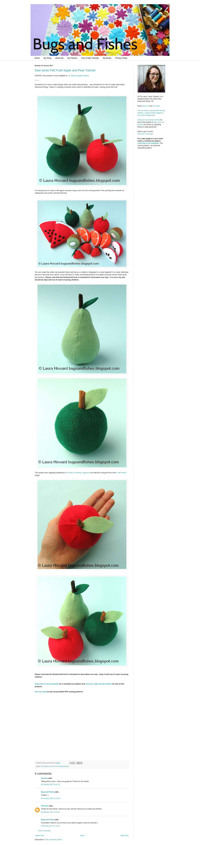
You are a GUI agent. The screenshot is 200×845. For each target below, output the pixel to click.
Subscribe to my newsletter (47, 684)
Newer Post (39, 836)
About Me (59, 58)
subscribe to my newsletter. (148, 143)
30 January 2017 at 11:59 (50, 798)
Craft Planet (121, 473)
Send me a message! (145, 134)
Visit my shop (41, 692)
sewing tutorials (63, 766)
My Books (107, 58)
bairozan (44, 778)
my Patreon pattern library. (78, 76)
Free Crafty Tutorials (90, 58)
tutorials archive (154, 120)
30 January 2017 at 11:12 (50, 784)
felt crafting (44, 766)
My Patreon (73, 58)
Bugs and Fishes (47, 792)
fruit (56, 766)
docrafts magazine (78, 473)
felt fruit (51, 766)
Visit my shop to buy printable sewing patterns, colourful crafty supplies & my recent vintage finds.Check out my (151, 115)
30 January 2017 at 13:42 (50, 812)
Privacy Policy (121, 58)
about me (145, 106)
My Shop (47, 58)
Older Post (124, 836)
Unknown (44, 806)
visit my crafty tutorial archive (99, 684)
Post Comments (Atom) (53, 840)
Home (37, 58)
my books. (156, 106)
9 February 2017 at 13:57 (50, 826)
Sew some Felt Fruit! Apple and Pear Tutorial (65, 70)
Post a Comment (44, 831)
